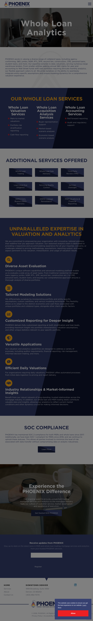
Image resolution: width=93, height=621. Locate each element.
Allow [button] (73, 613)
